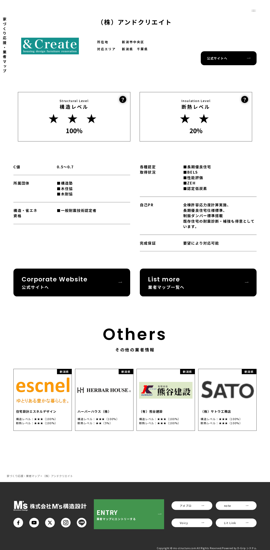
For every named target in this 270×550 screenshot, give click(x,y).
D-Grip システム (247, 548)
